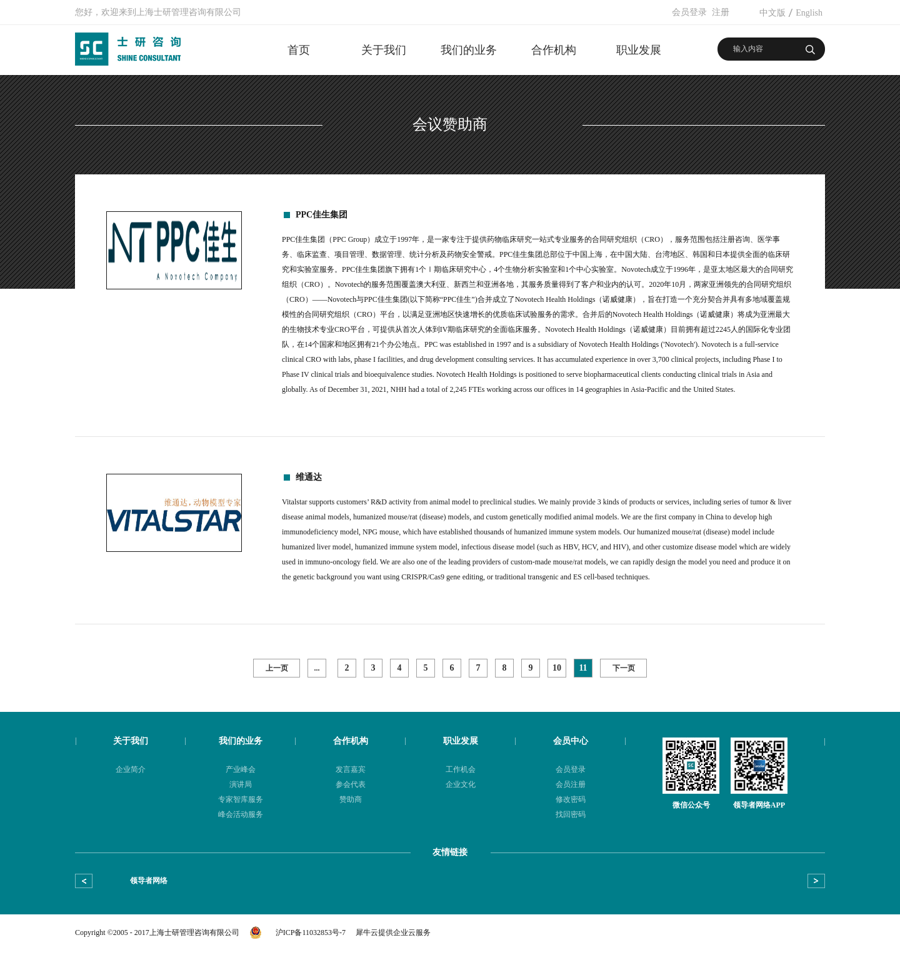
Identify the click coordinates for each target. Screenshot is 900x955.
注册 (720, 12)
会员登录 (689, 12)
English (809, 13)
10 (556, 667)
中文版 (772, 13)
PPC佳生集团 (322, 214)
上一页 (277, 668)
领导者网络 (149, 880)
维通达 (309, 477)
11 (583, 667)
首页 (299, 50)
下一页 (623, 668)
